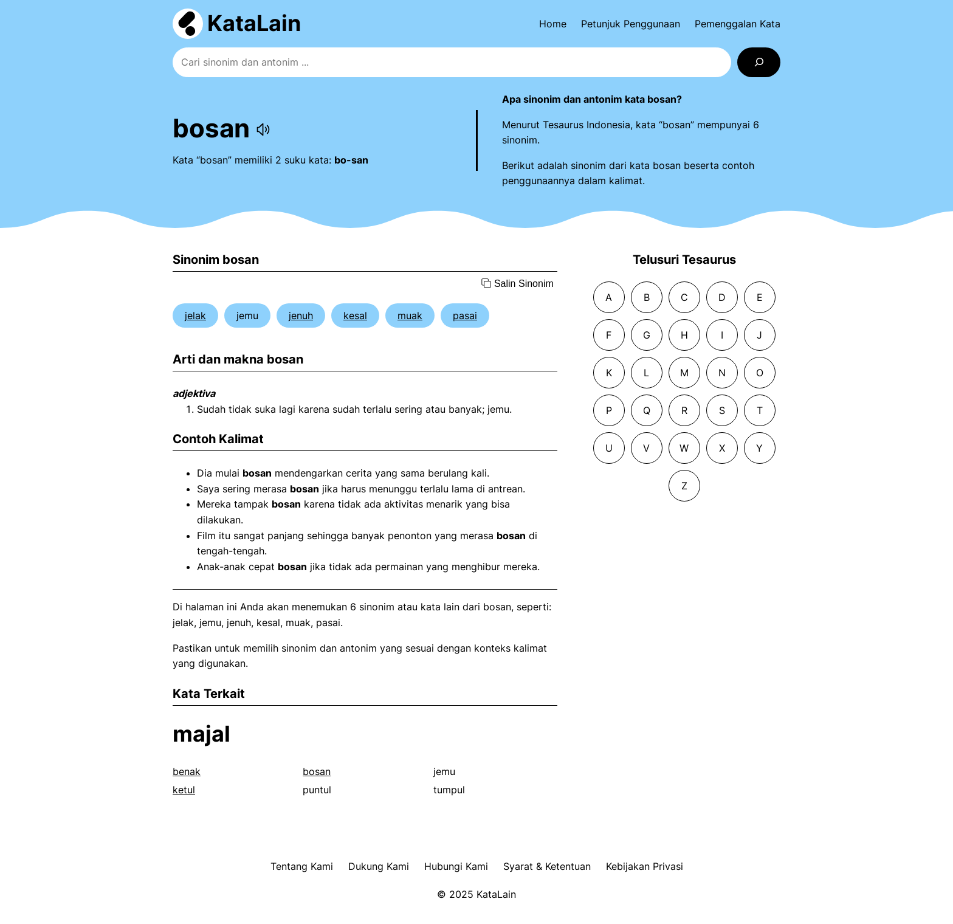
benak (187, 771)
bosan (317, 771)
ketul (184, 790)
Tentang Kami (301, 866)
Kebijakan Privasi (644, 866)
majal (201, 733)
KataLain (254, 23)
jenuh (301, 315)
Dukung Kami (378, 866)
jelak (195, 315)
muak (409, 315)
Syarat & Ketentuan (547, 866)
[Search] (758, 62)
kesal (355, 315)
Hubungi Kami (456, 866)
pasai (465, 315)
